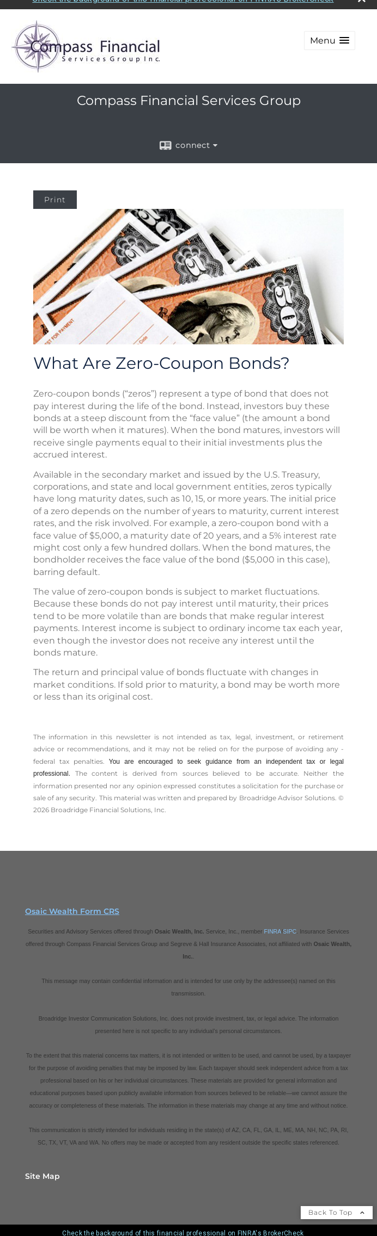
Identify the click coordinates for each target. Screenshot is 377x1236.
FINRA (272, 923)
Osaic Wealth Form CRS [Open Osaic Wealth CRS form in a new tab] (72, 903)
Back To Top (336, 1204)
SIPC (289, 923)
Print (55, 192)
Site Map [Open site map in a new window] (42, 1168)
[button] (329, 32)
